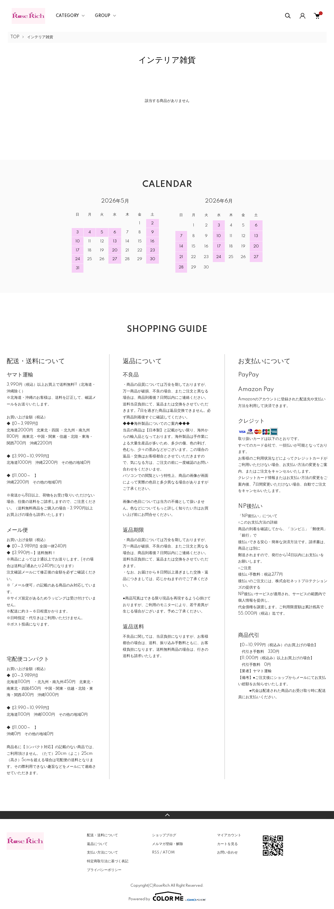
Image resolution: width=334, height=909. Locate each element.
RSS (155, 852)
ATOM (169, 852)
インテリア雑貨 (40, 37)
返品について (97, 844)
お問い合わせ (227, 852)
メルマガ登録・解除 (167, 844)
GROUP (102, 16)
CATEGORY (67, 16)
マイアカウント (229, 835)
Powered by (167, 896)
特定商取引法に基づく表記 (107, 861)
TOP (14, 37)
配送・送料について (102, 835)
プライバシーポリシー (104, 870)
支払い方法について (102, 852)
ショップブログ (164, 835)
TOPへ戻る (167, 815)
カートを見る (227, 844)
